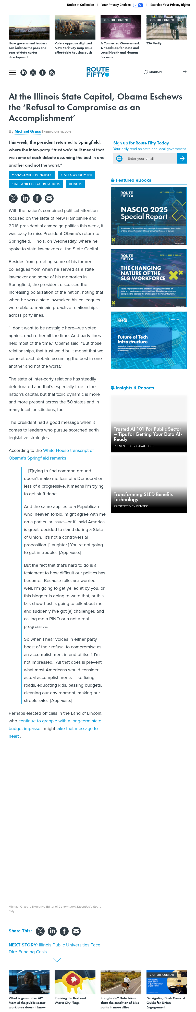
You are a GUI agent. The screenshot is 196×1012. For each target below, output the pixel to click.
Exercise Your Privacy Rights (170, 5)
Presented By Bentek (131, 506)
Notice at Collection (80, 5)
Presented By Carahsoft (134, 446)
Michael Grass (28, 131)
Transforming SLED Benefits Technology (143, 497)
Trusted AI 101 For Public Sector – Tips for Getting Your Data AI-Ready (148, 434)
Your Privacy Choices (122, 5)
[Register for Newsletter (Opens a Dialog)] (182, 158)
